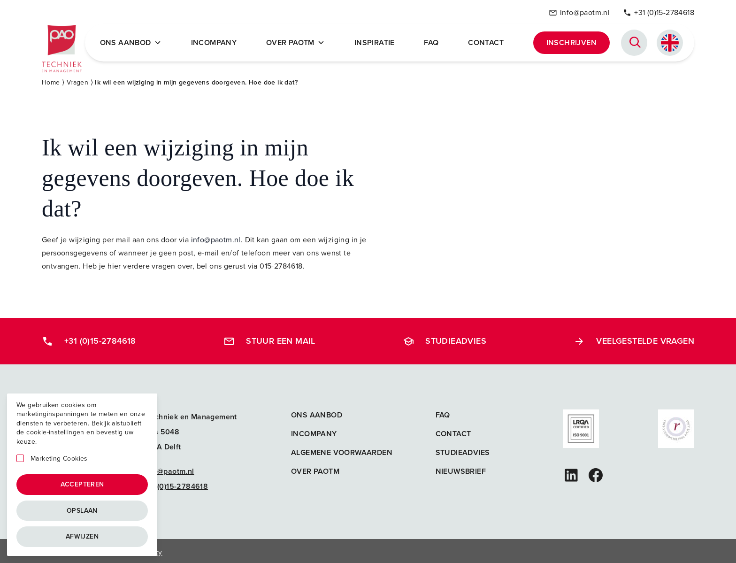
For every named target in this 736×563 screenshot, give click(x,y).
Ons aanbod (316, 412)
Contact (487, 41)
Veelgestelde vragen (634, 338)
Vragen (77, 80)
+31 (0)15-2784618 (658, 11)
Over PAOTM (297, 41)
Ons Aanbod (134, 41)
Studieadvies (444, 338)
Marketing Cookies (59, 458)
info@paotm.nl (579, 11)
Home (51, 80)
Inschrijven (571, 41)
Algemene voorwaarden (341, 450)
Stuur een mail (269, 338)
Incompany (217, 41)
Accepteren (82, 484)
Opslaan (82, 511)
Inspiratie (376, 41)
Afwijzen (82, 536)
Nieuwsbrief (461, 468)
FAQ (432, 41)
